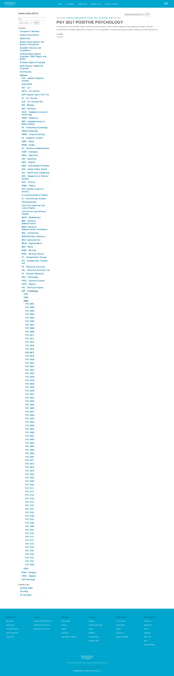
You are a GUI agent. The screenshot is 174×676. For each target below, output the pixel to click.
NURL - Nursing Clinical (33, 253)
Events (146, 629)
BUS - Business (29, 108)
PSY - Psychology (30, 291)
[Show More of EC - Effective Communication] (20, 148)
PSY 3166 (29, 526)
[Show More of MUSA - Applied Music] (20, 243)
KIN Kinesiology (29, 202)
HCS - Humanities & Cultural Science (35, 177)
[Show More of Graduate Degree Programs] (18, 62)
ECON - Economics (30, 151)
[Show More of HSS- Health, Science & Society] (20, 189)
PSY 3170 (29, 533)
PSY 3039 (29, 387)
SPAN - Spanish (29, 576)
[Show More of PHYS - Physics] (20, 284)
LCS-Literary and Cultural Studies (34, 212)
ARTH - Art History (31, 91)
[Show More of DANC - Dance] (20, 141)
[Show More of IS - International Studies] (20, 198)
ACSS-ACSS (27, 84)
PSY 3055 (29, 425)
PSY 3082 (29, 481)
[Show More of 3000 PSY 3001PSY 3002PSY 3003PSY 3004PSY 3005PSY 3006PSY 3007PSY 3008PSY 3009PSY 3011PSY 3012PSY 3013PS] (22, 300)
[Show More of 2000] (22, 297)
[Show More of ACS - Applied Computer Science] (20, 78)
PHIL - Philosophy (30, 277)
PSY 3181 (29, 550)
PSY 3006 (29, 321)
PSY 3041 (29, 394)
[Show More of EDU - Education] (20, 158)
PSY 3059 (29, 429)
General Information (29, 35)
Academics (70, 3)
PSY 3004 (29, 314)
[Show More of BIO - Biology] (20, 105)
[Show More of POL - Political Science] (20, 287)
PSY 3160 (29, 516)
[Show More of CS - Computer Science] (20, 137)
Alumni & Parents (111, 3)
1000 (26, 294)
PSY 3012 (29, 338)
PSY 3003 (29, 311)
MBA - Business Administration (29, 222)
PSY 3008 (29, 328)
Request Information (12, 633)
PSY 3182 (29, 554)
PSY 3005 (29, 317)
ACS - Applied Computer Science (33, 79)
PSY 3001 (29, 304)
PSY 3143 (29, 512)
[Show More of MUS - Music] (20, 246)
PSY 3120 (29, 498)
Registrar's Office (94, 640)
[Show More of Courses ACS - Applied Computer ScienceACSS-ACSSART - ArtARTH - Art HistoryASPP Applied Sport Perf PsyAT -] (18, 74)
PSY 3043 (29, 397)
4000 (26, 568)
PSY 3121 (29, 502)
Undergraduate (65, 621)
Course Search (120, 621)
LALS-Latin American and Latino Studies (33, 206)
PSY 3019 (29, 356)
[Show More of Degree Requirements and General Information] (18, 41)
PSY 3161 (29, 519)
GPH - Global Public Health (34, 169)
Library (91, 629)
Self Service (119, 633)
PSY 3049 (29, 418)
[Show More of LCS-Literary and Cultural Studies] (20, 211)
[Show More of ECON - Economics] (20, 151)
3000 (26, 301)
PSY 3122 (29, 505)
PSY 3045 (29, 404)
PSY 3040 (29, 390)
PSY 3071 (29, 460)
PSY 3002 (29, 307)
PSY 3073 (29, 467)
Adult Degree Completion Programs (31, 67)
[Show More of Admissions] (18, 38)
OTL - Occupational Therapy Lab (34, 261)
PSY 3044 (29, 401)
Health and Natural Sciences (42, 625)
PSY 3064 (29, 446)
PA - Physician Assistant (33, 266)
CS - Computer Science (32, 138)
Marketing (92, 633)
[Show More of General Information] (18, 34)
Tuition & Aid (10, 637)
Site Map (24, 591)
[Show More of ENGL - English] (20, 162)
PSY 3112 (29, 491)
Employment (147, 625)
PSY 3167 (29, 530)
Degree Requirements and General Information (32, 43)
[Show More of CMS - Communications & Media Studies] (20, 121)
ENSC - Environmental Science (36, 165)
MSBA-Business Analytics (33, 236)
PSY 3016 (29, 349)
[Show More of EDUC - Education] (20, 155)
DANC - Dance (28, 141)
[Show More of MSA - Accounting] (20, 232)
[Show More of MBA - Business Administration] (20, 220)
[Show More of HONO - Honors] (20, 185)
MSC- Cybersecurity (31, 240)
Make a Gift (147, 637)
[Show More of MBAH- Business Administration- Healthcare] (20, 226)
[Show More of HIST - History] (20, 182)
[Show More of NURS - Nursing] (20, 250)
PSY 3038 (29, 384)
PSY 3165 (29, 523)
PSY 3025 (29, 373)
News (145, 640)
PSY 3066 (29, 453)
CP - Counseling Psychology (35, 127)
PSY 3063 (29, 443)
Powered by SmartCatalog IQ (87, 671)
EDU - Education (29, 158)
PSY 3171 (29, 536)
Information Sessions (12, 629)
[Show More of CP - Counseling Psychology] (20, 127)
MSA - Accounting (30, 233)
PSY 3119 (29, 495)
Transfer (63, 629)
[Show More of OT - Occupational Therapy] (20, 257)
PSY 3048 (29, 415)
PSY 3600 (29, 564)
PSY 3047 (29, 411)
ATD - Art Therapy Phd (32, 101)
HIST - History (28, 182)
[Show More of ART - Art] (20, 87)
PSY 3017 (29, 352)
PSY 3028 (29, 377)
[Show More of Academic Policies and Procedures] (18, 47)
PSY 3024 (29, 370)
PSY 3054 (29, 422)
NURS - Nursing (29, 250)
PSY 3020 (29, 359)
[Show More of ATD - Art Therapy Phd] (20, 101)
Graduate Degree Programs (32, 62)
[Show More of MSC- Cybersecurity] (20, 239)
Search (36, 23)
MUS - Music (27, 246)
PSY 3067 (29, 457)
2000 (26, 297)
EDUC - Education (30, 155)
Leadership (147, 633)
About (59, 3)
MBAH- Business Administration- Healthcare (35, 228)
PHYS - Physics (29, 284)
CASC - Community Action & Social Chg (34, 113)
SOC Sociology (28, 579)
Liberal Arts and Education (41, 629)
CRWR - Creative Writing (33, 134)
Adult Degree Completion (68, 637)
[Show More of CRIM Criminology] (20, 130)
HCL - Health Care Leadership (35, 172)
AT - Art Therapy (29, 98)
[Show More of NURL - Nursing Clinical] (20, 253)
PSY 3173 (29, 543)
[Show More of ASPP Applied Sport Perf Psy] (20, 94)
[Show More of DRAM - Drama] (20, 144)
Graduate (64, 625)
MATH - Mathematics (31, 217)
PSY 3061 (29, 436)
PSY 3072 (29, 463)
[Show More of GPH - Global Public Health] (20, 169)
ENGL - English (28, 162)
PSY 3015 (29, 345)
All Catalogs (26, 595)
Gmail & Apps (120, 625)
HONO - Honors (28, 185)
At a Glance (147, 621)
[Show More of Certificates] (18, 71)
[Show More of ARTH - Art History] (20, 91)
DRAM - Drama (28, 145)
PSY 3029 (29, 380)
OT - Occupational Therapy (34, 257)
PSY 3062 (29, 439)
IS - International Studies (34, 198)
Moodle (118, 629)
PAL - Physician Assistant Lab (36, 270)
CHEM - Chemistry (30, 118)
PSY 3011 (29, 335)
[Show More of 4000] (22, 568)
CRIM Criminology (30, 131)
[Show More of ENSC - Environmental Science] (20, 165)
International (65, 633)
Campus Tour (10, 625)
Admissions (82, 3)
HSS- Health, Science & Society (33, 190)
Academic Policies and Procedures (30, 49)
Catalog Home (26, 588)
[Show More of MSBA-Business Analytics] (20, 236)
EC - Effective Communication (35, 148)
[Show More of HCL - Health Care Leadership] (20, 172)
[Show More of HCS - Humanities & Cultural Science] (20, 176)
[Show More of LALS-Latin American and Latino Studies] (20, 205)
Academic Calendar (122, 637)
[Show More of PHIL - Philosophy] (20, 277)
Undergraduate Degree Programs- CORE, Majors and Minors (33, 56)
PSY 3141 (29, 509)
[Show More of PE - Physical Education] (20, 273)
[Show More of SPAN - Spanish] (20, 575)
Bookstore (92, 621)
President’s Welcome (29, 31)
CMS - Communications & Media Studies (33, 122)
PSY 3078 (29, 474)
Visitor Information (149, 644)
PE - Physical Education (33, 273)
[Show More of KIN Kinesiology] (20, 201)
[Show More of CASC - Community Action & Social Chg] (20, 112)
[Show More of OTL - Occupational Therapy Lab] (20, 260)
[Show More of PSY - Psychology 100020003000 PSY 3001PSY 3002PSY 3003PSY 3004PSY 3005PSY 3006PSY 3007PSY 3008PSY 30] (20, 290)
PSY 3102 (29, 484)
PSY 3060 (29, 432)
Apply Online (10, 621)
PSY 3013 (29, 342)
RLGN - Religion (29, 572)
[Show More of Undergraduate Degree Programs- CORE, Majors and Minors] (18, 53)
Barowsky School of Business (42, 621)
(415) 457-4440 (103, 662)
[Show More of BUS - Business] (20, 108)
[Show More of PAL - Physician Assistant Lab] (20, 270)
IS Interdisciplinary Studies (35, 195)
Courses (23, 75)
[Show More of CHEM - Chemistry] (20, 117)
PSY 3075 (29, 470)
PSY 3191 (29, 561)
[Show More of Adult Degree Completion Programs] (18, 65)
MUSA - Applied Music (32, 243)
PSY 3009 (29, 331)
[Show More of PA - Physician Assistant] (20, 266)
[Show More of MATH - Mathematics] (20, 217)
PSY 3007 (29, 324)
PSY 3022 (29, 363)
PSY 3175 (29, 547)
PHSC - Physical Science (33, 280)
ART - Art (26, 87)
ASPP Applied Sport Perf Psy (35, 94)
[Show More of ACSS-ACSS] (20, 84)
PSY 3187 (29, 557)
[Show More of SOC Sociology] (20, 579)
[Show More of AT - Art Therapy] (20, 98)
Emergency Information (96, 625)
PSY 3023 (29, 366)
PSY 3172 (29, 540)
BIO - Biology (28, 105)
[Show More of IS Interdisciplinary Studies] (20, 195)
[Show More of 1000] (22, 293)
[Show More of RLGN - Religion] (20, 572)
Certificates (26, 71)
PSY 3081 (29, 477)
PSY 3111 (29, 488)
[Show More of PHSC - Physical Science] (20, 280)
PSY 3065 (29, 450)
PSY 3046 (29, 408)
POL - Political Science (32, 287)
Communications (94, 637)
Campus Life (96, 3)
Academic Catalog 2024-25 (76, 18)
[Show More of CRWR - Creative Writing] (20, 134)
